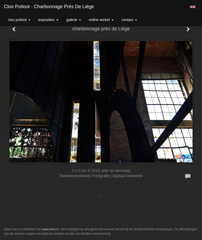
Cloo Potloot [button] (19, 20)
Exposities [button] (48, 20)
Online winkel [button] (101, 20)
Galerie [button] (73, 20)
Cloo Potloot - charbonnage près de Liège (49, 6)
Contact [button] (129, 20)
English (193, 6)
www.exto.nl (50, 229)
